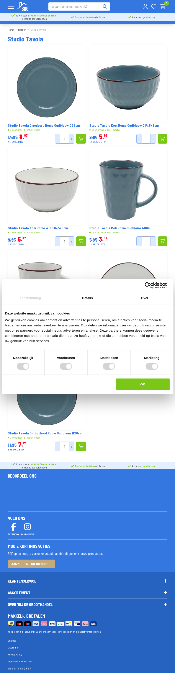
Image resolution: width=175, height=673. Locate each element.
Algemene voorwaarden (20, 659)
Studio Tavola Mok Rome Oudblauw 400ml (120, 226)
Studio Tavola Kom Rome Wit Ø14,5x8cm (38, 226)
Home (11, 27)
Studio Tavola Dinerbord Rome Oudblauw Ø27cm (44, 123)
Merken (22, 27)
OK (142, 384)
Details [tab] (87, 298)
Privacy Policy (15, 652)
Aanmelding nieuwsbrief (31, 562)
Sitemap (12, 638)
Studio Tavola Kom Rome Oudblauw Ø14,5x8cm (124, 123)
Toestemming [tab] (30, 298)
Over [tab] (145, 298)
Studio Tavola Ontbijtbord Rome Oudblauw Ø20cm (45, 431)
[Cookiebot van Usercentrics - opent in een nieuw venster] (151, 285)
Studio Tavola (38, 27)
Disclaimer (13, 645)
